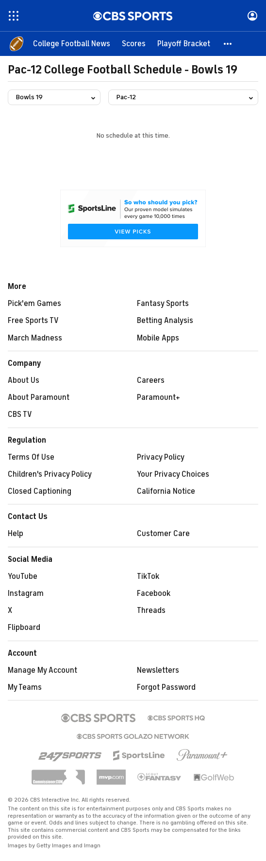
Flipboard (24, 627)
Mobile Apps (158, 338)
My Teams (25, 687)
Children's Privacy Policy (50, 474)
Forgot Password (166, 687)
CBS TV (20, 414)
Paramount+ (158, 397)
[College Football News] (71, 44)
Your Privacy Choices (173, 474)
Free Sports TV (33, 320)
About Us (23, 380)
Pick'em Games (34, 303)
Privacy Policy (160, 457)
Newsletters (158, 670)
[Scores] (133, 44)
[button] (228, 44)
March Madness (35, 338)
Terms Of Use (31, 457)
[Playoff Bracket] (183, 44)
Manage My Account (42, 670)
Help (15, 533)
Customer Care (163, 533)
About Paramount (38, 397)
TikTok (148, 576)
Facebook (153, 593)
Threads (151, 610)
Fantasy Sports (163, 303)
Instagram (26, 593)
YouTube (22, 576)
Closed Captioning (39, 491)
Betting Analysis (165, 320)
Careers (151, 380)
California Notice (166, 491)
